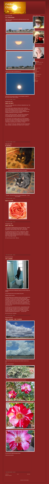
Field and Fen (35, 72)
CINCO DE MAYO (9, 103)
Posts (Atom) (10, 475)
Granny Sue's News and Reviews (37, 74)
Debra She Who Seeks (36, 71)
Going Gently (35, 73)
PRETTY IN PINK (9, 200)
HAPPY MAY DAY (9, 225)
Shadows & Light (35, 78)
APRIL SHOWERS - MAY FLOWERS (13, 319)
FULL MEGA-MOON (9, 17)
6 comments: (14, 99)
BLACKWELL (8, 145)
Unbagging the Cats (35, 80)
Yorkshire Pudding (35, 81)
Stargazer (34, 79)
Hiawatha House (35, 75)
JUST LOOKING (8, 258)
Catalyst (38, 61)
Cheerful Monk (35, 70)
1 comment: (14, 198)
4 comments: (14, 315)
